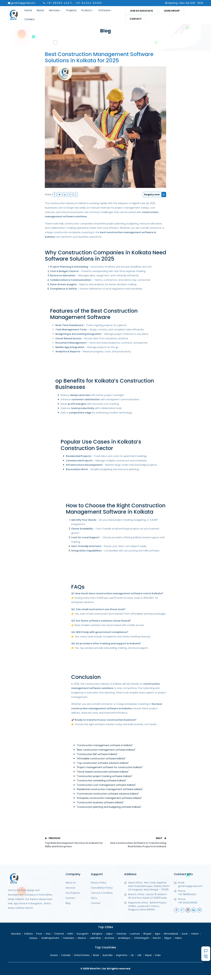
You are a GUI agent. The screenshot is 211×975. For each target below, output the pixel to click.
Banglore (97, 933)
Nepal (148, 955)
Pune (39, 933)
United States (82, 955)
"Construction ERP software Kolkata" (97, 754)
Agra (157, 933)
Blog (68, 903)
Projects (71, 10)
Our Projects (73, 893)
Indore (195, 933)
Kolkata (28, 933)
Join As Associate (141, 10)
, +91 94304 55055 (87, 3)
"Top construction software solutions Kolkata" (102, 763)
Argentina (121, 955)
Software (105, 11)
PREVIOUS (75, 842)
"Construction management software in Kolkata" (104, 745)
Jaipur (109, 933)
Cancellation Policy (102, 887)
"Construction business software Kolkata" (100, 802)
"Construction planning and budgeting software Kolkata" (108, 807)
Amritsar (109, 938)
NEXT (136, 842)
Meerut (82, 938)
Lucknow (135, 933)
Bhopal (147, 933)
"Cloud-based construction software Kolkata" (102, 771)
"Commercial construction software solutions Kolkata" (107, 793)
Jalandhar (95, 938)
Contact (136, 18)
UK (132, 955)
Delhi (70, 933)
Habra (178, 938)
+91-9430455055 (187, 902)
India (158, 955)
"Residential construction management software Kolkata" (109, 789)
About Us (71, 882)
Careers (29, 19)
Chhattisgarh (141, 938)
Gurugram (83, 933)
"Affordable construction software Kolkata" (101, 758)
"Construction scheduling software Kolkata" (101, 780)
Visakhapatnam (50, 938)
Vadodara (68, 938)
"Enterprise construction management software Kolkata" (109, 798)
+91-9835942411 (187, 894)
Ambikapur (124, 938)
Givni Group (172, 10)
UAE (139, 955)
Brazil (96, 955)
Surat (185, 933)
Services (55, 11)
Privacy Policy (98, 882)
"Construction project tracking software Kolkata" (104, 776)
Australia (107, 955)
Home (28, 10)
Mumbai (16, 933)
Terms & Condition (102, 893)
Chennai (59, 933)
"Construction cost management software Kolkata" (106, 785)
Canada (65, 955)
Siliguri (167, 938)
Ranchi (157, 938)
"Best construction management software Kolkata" (106, 749)
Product (87, 11)
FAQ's (94, 898)
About (40, 10)
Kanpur (34, 938)
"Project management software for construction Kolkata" (109, 767)
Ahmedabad (171, 933)
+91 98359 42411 (59, 3)
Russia (54, 955)
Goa (48, 933)
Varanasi (121, 933)
